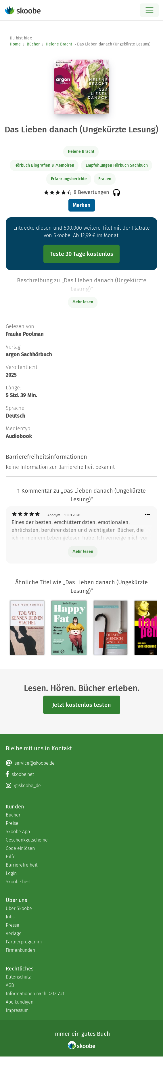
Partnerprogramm (24, 942)
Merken (81, 205)
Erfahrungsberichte (69, 178)
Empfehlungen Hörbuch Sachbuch (117, 165)
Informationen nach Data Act (35, 993)
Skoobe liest (18, 881)
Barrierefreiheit (21, 865)
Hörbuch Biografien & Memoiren (44, 165)
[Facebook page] (81, 774)
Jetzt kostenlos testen (81, 704)
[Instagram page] (81, 785)
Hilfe (11, 856)
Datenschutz (18, 977)
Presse (12, 925)
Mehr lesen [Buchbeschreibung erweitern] (82, 302)
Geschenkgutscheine (27, 840)
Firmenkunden (20, 950)
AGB (10, 985)
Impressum (17, 1010)
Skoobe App (18, 831)
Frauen (104, 178)
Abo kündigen (19, 1002)
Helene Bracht (59, 44)
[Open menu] (149, 10)
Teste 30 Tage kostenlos (81, 253)
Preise (12, 823)
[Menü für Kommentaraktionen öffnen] (147, 515)
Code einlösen (20, 848)
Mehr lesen (82, 551)
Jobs (10, 917)
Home (15, 44)
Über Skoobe (19, 908)
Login (11, 873)
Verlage (14, 933)
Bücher (33, 44)
